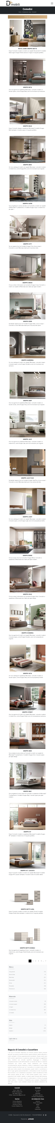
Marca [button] (11, 967)
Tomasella (27, 986)
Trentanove (27, 989)
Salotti (37, 1104)
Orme (27, 983)
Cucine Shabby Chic (17, 1106)
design (27, 1028)
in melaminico (27, 1010)
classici (27, 1025)
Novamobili (27, 980)
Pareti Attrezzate (37, 1103)
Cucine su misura (17, 1104)
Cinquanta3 (27, 972)
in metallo (27, 1013)
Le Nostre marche (38, 1095)
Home (20, 12)
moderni (27, 1031)
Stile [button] (10, 1020)
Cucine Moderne (17, 1101)
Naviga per (27, 17)
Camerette (38, 1109)
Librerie (38, 1101)
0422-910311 (18, 1093)
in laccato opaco (27, 1004)
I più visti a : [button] (13, 1039)
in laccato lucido (27, 1001)
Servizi (38, 1092)
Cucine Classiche (17, 1103)
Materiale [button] (12, 997)
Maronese (27, 977)
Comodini (34, 12)
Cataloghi (37, 1093)
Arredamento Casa (26, 12)
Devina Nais (27, 974)
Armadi (38, 1107)
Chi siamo (37, 1090)
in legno (27, 1007)
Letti (38, 1106)
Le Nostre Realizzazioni (38, 1096)
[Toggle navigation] (52, 3)
